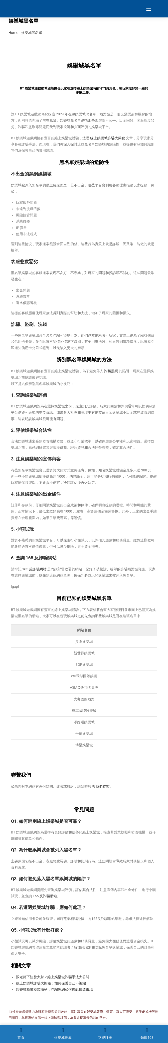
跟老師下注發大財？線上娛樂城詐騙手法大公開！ (54, 977)
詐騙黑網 (111, 371)
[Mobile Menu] (147, 8)
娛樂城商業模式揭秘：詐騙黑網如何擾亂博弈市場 (54, 989)
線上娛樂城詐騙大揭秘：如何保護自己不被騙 (51, 983)
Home (13, 32)
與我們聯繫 (101, 786)
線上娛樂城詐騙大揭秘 (107, 138)
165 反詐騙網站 (34, 569)
